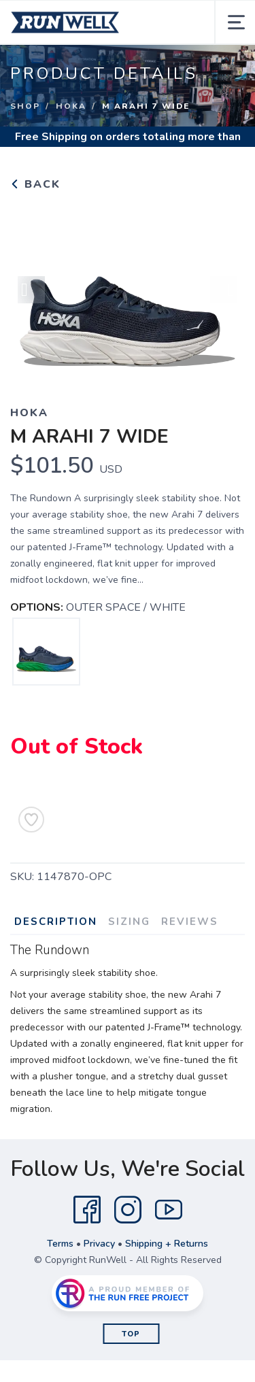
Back (35, 184)
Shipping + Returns (166, 1243)
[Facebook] (87, 1210)
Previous (31, 289)
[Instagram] (127, 1210)
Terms (60, 1243)
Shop (25, 106)
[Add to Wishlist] (31, 819)
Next (223, 289)
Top (131, 1334)
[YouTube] (168, 1210)
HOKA (71, 106)
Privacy (99, 1243)
